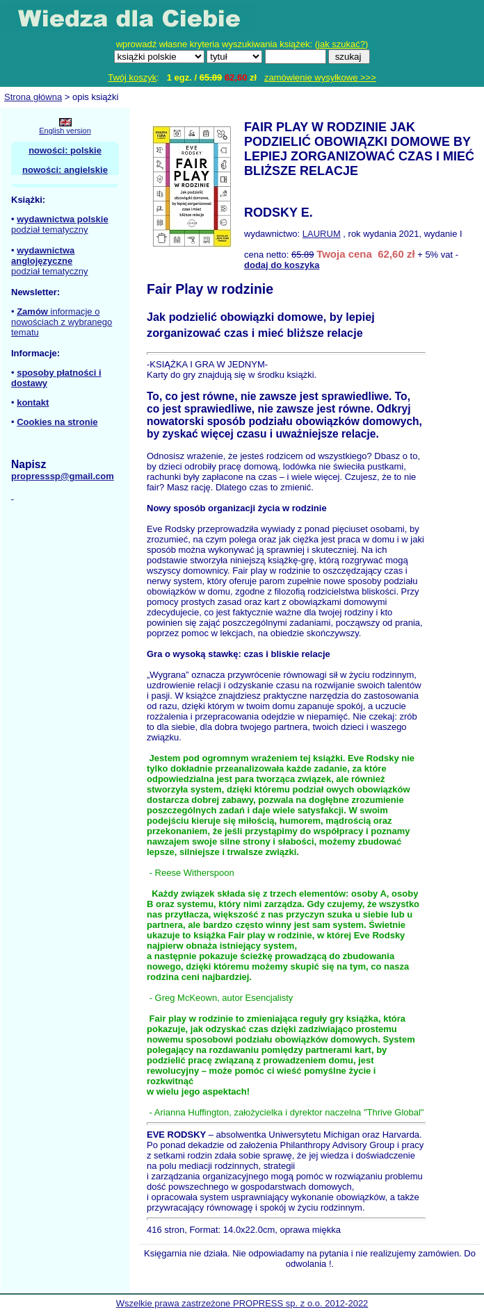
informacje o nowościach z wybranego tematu (61, 322)
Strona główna (33, 97)
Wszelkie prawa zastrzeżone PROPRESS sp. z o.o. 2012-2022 (242, 1303)
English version (65, 130)
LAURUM (321, 234)
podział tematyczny (49, 229)
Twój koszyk (132, 77)
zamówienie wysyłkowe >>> (320, 77)
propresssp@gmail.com (62, 476)
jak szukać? (341, 44)
